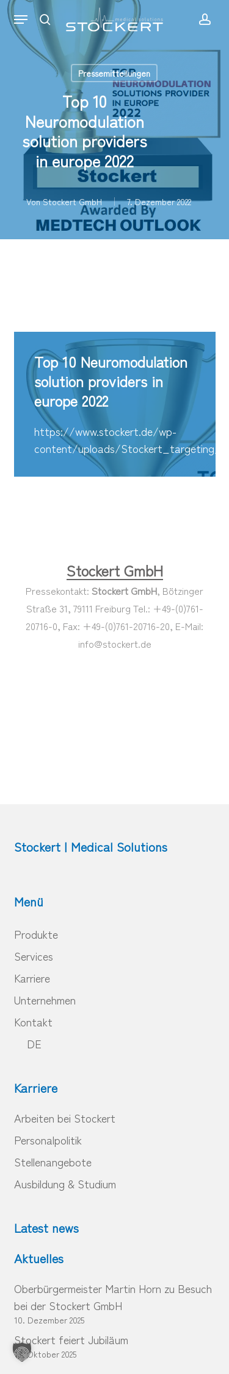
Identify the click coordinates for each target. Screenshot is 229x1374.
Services (33, 956)
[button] (20, 19)
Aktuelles (39, 1258)
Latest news (46, 1227)
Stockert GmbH (72, 201)
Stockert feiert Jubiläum (71, 1339)
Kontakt (33, 1021)
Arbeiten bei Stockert (64, 1118)
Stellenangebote (53, 1161)
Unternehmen (45, 1000)
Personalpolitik (48, 1140)
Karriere (32, 978)
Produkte (36, 934)
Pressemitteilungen (114, 73)
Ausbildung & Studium (65, 1183)
